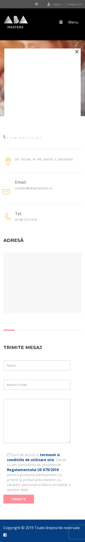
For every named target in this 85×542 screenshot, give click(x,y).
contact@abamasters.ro (34, 188)
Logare (54, 4)
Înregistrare (74, 4)
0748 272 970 (26, 219)
